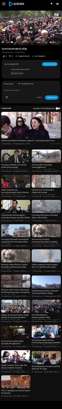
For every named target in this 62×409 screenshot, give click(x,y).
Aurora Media (11, 64)
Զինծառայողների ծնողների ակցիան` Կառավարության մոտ (28, 140)
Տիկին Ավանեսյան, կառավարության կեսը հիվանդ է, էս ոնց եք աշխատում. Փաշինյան (15, 193)
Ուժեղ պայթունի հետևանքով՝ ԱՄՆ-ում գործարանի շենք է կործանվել (45, 267)
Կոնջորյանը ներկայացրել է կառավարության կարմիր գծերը (15, 216)
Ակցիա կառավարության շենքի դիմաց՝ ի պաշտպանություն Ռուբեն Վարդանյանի (15, 317)
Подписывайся (49, 64)
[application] (31, 28)
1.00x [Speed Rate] (42, 42)
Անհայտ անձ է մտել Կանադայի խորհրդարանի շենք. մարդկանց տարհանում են (15, 292)
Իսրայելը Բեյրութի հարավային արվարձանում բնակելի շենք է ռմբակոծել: (15, 241)
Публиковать (51, 97)
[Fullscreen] (59, 42)
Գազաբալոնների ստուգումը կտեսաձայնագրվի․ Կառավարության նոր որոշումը (15, 167)
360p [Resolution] (54, 42)
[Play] (3, 42)
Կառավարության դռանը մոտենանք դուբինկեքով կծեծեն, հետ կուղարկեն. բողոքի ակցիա (46, 342)
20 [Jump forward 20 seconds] (46, 42)
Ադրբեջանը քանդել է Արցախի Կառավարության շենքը (45, 291)
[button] (57, 4)
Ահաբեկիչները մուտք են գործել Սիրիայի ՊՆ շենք (46, 367)
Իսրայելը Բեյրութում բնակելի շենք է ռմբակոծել (45, 216)
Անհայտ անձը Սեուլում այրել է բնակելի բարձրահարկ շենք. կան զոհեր (14, 267)
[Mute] (50, 42)
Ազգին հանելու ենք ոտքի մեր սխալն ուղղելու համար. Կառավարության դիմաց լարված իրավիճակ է (14, 369)
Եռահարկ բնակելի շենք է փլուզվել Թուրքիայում (12, 342)
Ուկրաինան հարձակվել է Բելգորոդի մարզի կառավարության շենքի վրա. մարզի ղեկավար (44, 193)
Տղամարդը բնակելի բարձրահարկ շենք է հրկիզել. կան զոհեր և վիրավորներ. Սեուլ (46, 241)
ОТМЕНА (39, 97)
